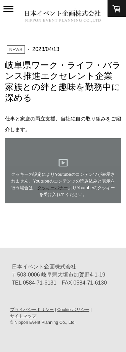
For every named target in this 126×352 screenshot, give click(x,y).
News (16, 49)
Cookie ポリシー (73, 309)
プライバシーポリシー (32, 309)
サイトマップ (23, 315)
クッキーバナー (52, 187)
